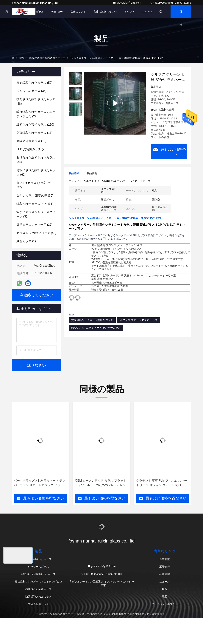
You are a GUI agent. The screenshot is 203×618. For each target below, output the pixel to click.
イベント (129, 11)
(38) (35, 101)
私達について (78, 11)
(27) (33, 185)
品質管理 (164, 574)
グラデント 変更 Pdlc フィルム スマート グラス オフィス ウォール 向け (161, 483)
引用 (180, 14)
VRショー (57, 11)
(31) (34, 203)
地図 (164, 596)
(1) (26, 241)
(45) (36, 233)
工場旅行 (164, 566)
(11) (34, 132)
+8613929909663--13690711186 (170, 2)
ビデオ (40, 11)
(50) (34, 82)
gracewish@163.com (127, 2)
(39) (34, 195)
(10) (31, 141)
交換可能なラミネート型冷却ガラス (92, 320)
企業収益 (164, 559)
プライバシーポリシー (165, 603)
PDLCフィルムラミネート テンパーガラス (96, 327)
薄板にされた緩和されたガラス (47, 57)
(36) (31, 91)
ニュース (164, 581)
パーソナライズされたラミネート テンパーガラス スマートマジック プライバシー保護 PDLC (40, 483)
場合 (164, 589)
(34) (35, 160)
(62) (35, 172)
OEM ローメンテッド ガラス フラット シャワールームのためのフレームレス (100, 483)
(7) (31, 149)
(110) (35, 124)
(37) (34, 224)
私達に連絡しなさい (105, 11)
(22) (35, 114)
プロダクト (22, 11)
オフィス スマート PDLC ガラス (139, 320)
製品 (21, 57)
